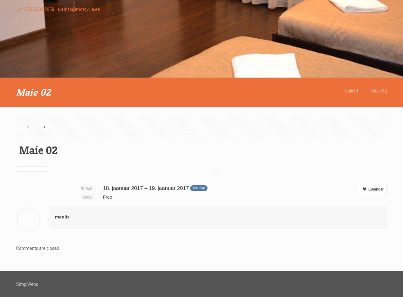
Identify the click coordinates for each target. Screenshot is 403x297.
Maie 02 (379, 90)
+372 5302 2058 (38, 9)
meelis (62, 217)
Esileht (351, 90)
